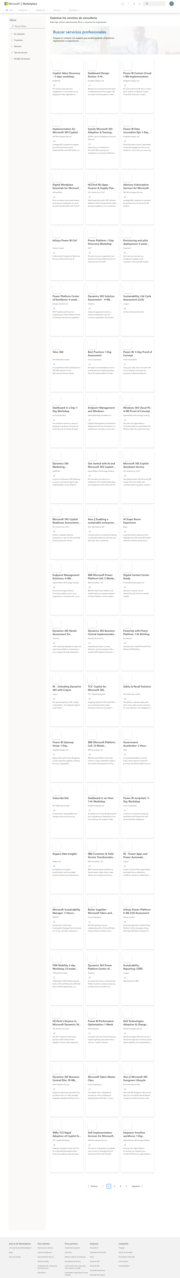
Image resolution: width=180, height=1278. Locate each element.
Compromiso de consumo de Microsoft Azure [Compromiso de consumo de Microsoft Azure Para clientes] (47, 1267)
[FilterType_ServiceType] (11, 52)
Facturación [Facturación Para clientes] (41, 1273)
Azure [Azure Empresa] (92, 1257)
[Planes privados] (139, 3)
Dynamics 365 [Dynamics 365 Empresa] (95, 1261)
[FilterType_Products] (11, 40)
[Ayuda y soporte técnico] (128, 3)
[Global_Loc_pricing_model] (11, 59)
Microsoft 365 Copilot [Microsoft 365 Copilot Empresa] (97, 1275)
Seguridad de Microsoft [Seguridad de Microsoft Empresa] (98, 1252)
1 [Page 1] (102, 1186)
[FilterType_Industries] (11, 46)
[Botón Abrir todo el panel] (9, 10)
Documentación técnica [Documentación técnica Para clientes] (46, 1257)
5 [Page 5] (126, 1186)
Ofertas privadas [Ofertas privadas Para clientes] (43, 1261)
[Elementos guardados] (134, 3)
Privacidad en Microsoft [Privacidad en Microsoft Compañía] (127, 1257)
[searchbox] (30, 26)
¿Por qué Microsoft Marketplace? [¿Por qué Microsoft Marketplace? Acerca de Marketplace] (20, 1248)
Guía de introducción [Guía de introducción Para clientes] (45, 1252)
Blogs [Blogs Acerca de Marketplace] (11, 1252)
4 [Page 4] (120, 1186)
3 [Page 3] (114, 1186)
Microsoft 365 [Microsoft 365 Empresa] (94, 1266)
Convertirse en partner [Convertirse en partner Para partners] (72, 1248)
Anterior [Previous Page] (94, 1186)
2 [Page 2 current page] (108, 1186)
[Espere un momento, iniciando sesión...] (172, 3)
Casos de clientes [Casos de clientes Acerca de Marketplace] (15, 1257)
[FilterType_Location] (11, 34)
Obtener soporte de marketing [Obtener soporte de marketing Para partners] (75, 1257)
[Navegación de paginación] (115, 1188)
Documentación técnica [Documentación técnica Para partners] (73, 1261)
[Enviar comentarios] (122, 3)
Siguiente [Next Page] (136, 1186)
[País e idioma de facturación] (154, 3)
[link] (66, 86)
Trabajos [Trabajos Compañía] (122, 1248)
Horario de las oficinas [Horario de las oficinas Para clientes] (45, 1248)
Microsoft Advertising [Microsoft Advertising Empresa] (97, 1270)
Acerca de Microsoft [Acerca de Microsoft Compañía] (125, 1252)
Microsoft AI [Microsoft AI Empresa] (94, 1248)
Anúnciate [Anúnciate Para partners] (68, 1252)
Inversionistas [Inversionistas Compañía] (123, 1261)
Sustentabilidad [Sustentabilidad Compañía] (124, 1266)
